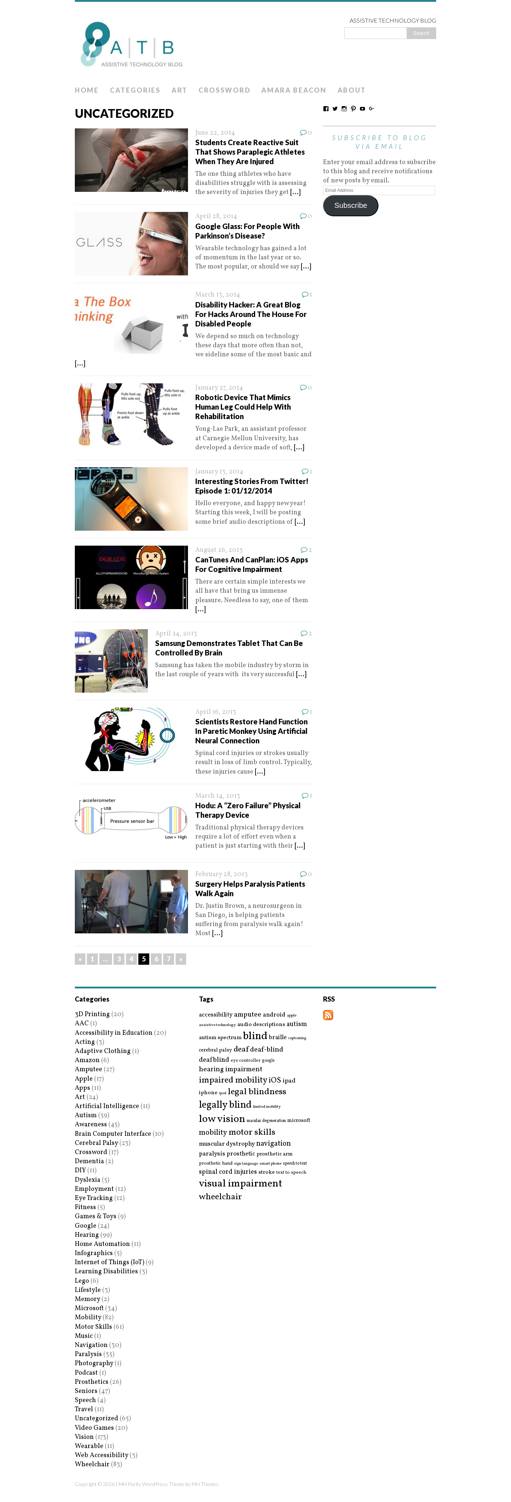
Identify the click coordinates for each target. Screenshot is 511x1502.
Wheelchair (92, 1464)
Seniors (86, 1391)
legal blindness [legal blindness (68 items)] (257, 1092)
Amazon (87, 1060)
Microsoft (89, 1308)
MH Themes (205, 1484)
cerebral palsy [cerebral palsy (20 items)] (215, 1050)
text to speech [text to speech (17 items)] (291, 1173)
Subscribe (350, 205)
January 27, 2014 (219, 387)
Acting (85, 1042)
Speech (85, 1400)
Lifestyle (88, 1290)
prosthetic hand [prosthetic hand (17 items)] (216, 1164)
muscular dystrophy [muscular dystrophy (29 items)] (227, 1144)
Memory (87, 1299)
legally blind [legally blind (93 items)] (225, 1105)
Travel (84, 1409)
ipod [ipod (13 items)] (222, 1093)
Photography (94, 1363)
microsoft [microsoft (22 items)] (298, 1120)
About (352, 90)
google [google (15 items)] (268, 1061)
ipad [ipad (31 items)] (289, 1081)
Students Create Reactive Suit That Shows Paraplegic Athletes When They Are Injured (250, 152)
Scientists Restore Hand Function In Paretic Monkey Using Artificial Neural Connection (251, 731)
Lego (82, 1281)
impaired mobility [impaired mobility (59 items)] (233, 1080)
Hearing (87, 1235)
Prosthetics (91, 1382)
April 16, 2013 (215, 712)
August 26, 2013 (219, 550)
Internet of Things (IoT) (109, 1262)
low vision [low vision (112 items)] (222, 1119)
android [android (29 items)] (274, 1015)
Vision (84, 1437)
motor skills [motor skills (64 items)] (251, 1132)
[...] (295, 192)
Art (180, 90)
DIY (80, 1170)
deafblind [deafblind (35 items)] (214, 1060)
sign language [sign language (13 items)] (246, 1163)
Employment (94, 1189)
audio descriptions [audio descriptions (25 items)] (261, 1025)
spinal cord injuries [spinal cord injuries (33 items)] (228, 1172)
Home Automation (102, 1244)
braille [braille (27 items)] (278, 1037)
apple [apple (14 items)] (291, 1015)
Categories (135, 90)
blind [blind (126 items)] (255, 1036)
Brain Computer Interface (113, 1134)
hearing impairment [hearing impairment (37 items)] (230, 1069)
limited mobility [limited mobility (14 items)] (267, 1107)
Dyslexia (87, 1180)
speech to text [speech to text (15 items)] (295, 1163)
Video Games (94, 1428)
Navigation (91, 1345)
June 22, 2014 (215, 133)
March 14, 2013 (217, 796)
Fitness (85, 1207)
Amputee (88, 1069)
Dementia (89, 1161)
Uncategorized (96, 1418)
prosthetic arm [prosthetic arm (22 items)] (275, 1154)
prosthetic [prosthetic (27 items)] (241, 1154)
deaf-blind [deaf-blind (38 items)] (266, 1050)
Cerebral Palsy (96, 1143)
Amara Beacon (293, 90)
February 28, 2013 (221, 874)
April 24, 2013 (176, 633)
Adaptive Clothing (103, 1051)
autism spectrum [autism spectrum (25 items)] (220, 1038)
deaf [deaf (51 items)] (241, 1049)
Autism (86, 1115)
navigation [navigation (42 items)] (273, 1144)
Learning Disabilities (106, 1271)
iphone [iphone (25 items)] (208, 1093)
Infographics (94, 1253)
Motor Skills (93, 1327)
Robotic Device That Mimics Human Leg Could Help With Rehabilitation (243, 407)
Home (87, 90)
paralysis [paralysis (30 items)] (212, 1154)
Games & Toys (95, 1216)
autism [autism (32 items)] (297, 1024)
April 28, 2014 (216, 216)
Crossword (224, 90)
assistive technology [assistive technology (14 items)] (217, 1025)
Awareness (91, 1124)
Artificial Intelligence (107, 1106)
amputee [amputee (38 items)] (247, 1015)
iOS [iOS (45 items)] (275, 1081)
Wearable (89, 1446)
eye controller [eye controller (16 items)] (246, 1060)
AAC (82, 1023)
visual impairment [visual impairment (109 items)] (241, 1184)
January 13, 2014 (219, 471)
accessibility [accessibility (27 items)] (216, 1015)
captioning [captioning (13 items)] (297, 1038)
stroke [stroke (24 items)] (266, 1172)
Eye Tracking (94, 1198)
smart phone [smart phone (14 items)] (270, 1163)
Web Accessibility (101, 1455)
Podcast (86, 1373)
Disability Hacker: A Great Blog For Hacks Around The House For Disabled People (251, 314)
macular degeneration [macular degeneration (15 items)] (266, 1121)
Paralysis (88, 1354)
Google (85, 1226)
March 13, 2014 (217, 294)
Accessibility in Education (114, 1033)
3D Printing (92, 1014)
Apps (82, 1088)
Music (84, 1336)
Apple (84, 1079)
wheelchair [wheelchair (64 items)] (220, 1197)
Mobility (88, 1317)
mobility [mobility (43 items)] (213, 1133)
